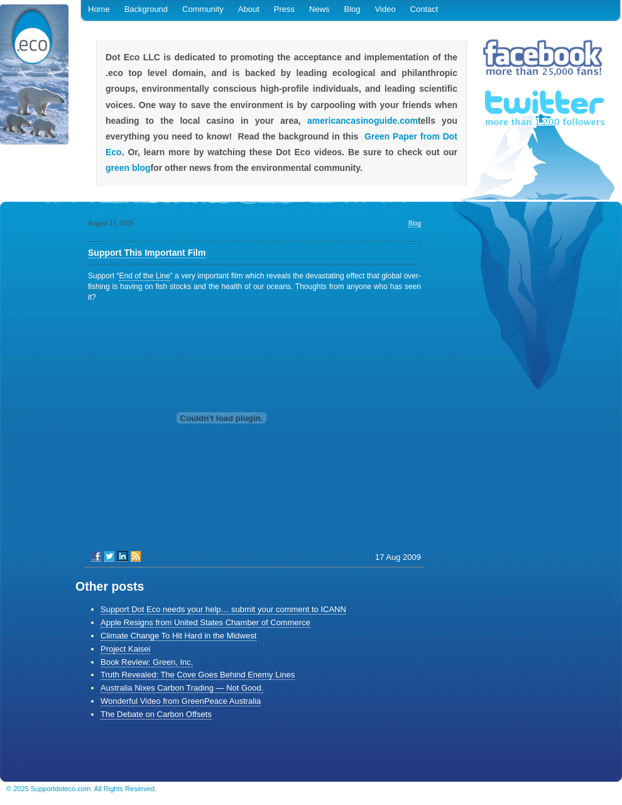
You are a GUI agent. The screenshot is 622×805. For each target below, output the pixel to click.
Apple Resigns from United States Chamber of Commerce (205, 622)
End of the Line (144, 275)
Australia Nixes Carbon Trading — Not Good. (182, 688)
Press (284, 9)
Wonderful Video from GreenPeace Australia (181, 701)
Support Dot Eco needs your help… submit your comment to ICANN (223, 609)
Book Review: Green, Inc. (147, 662)
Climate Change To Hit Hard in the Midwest (178, 635)
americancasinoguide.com (362, 121)
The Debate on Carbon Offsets (156, 714)
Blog (352, 9)
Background (146, 9)
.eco (34, 77)
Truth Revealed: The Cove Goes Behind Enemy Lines (198, 674)
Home (99, 9)
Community (203, 9)
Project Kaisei (125, 649)
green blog (128, 168)
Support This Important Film (146, 253)
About (248, 9)
